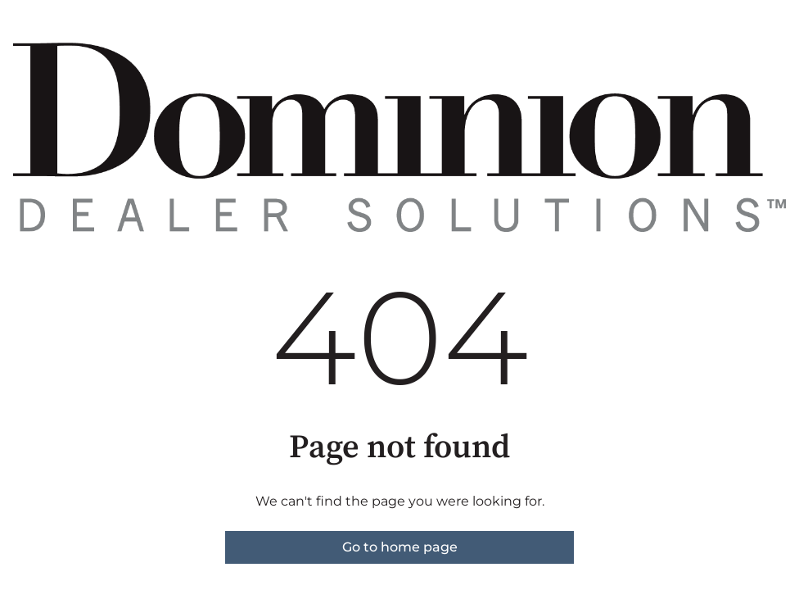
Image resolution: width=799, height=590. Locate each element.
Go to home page (400, 547)
